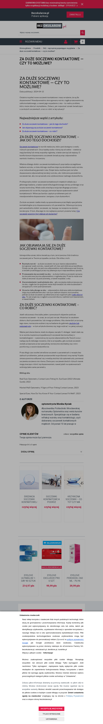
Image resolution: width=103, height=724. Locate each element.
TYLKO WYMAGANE (51, 714)
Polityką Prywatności (75, 696)
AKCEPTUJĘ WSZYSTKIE (51, 709)
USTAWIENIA (51, 719)
